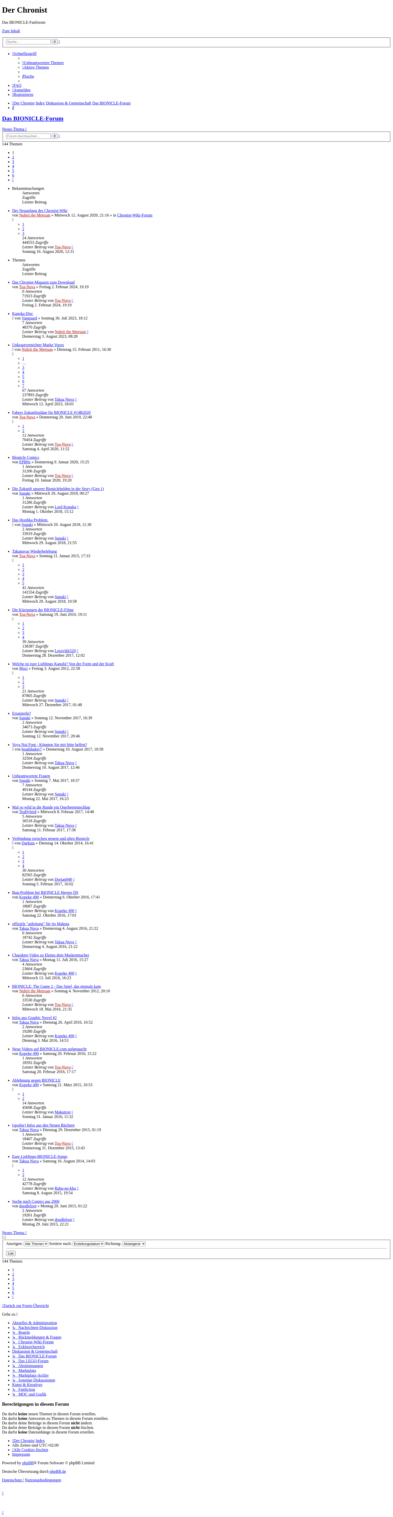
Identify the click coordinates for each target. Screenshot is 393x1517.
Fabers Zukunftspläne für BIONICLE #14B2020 (51, 412)
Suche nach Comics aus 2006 (36, 1201)
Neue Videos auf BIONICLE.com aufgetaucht (49, 1049)
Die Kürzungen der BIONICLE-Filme (43, 610)
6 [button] (13, 175)
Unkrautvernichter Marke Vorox (38, 345)
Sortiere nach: (76, 1243)
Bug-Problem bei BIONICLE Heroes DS (45, 892)
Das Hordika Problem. (30, 520)
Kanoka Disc (22, 313)
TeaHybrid (27, 812)
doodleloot (27, 1206)
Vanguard (29, 318)
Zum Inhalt (11, 31)
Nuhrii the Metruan (34, 215)
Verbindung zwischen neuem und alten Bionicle (50, 838)
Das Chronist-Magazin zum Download (43, 282)
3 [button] (13, 161)
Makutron (62, 1112)
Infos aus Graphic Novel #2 (34, 1018)
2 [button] (13, 157)
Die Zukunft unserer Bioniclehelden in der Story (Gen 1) (58, 489)
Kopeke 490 (29, 897)
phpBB (28, 1463)
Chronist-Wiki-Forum (134, 215)
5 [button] (13, 171)
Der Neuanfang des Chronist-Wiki (39, 210)
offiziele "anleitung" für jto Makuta (40, 924)
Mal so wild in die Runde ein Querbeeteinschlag (51, 807)
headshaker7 (32, 749)
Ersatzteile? (21, 713)
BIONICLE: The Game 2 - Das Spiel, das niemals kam (56, 986)
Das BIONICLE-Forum (32, 118)
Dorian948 (63, 879)
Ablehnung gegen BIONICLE (36, 1080)
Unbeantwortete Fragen (31, 776)
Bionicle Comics (25, 457)
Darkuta (28, 843)
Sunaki (24, 493)
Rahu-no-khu (65, 1188)
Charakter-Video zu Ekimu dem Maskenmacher (50, 955)
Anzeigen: (27, 1243)
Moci (23, 668)
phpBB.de (58, 1471)
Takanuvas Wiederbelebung (34, 551)
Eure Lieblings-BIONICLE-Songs (39, 1156)
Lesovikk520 (65, 651)
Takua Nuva (64, 399)
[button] (13, 180)
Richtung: (125, 1243)
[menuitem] (43, 63)
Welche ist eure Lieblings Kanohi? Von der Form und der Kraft (63, 664)
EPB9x (25, 462)
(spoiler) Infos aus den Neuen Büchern (43, 1125)
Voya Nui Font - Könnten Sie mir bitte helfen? (49, 744)
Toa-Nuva (63, 247)
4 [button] (13, 166)
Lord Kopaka (65, 507)
